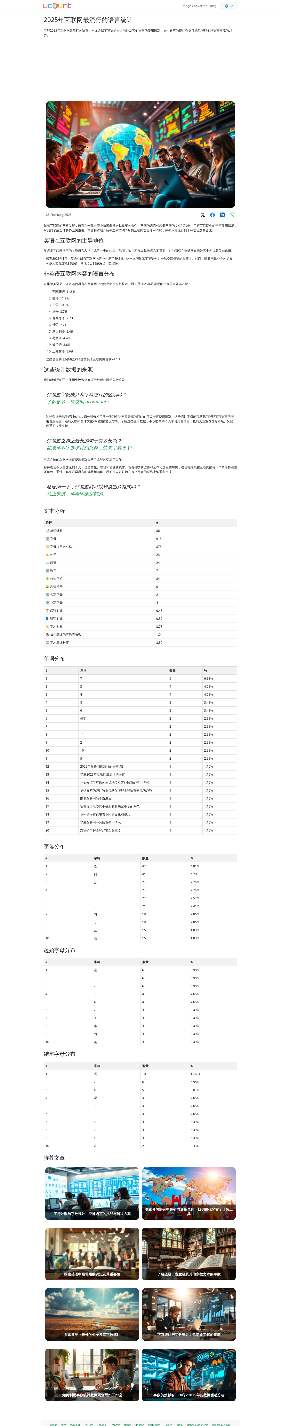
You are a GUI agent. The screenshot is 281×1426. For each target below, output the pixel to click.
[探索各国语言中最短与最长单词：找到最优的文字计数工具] (189, 1387)
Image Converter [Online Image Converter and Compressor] (194, 6)
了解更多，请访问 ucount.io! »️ (78, 401)
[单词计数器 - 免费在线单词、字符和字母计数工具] (57, 5)
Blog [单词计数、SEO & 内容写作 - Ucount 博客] (213, 6)
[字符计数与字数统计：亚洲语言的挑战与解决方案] (92, 1387)
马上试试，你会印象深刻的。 (77, 493)
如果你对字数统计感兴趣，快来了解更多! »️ (91, 447)
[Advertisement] (140, 69)
